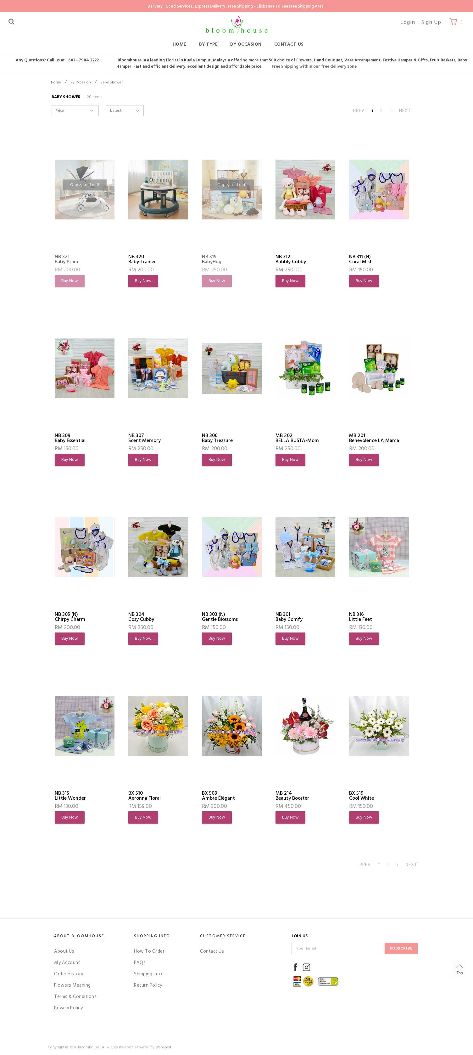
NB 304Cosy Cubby (141, 617)
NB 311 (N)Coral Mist (360, 259)
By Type (208, 44)
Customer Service (223, 936)
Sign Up (431, 22)
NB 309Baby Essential (70, 438)
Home (179, 44)
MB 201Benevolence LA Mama (374, 438)
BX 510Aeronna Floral (144, 796)
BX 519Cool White (361, 796)
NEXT (405, 110)
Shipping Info (148, 974)
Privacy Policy (68, 1008)
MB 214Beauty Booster (292, 796)
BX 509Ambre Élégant (218, 796)
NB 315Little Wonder (70, 796)
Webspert (163, 1047)
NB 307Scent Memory (144, 438)
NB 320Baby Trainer (142, 259)
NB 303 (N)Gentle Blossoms (220, 617)
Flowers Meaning (72, 985)
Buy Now (69, 280)
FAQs (140, 962)
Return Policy (148, 985)
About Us (64, 951)
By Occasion (246, 44)
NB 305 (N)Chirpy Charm (70, 617)
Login (407, 22)
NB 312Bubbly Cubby (290, 259)
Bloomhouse (88, 1047)
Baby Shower (111, 82)
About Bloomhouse (79, 936)
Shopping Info (152, 936)
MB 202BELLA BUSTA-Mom (297, 438)
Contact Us (289, 44)
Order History (68, 974)
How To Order (149, 951)
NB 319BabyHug (211, 259)
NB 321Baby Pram (66, 259)
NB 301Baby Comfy (289, 617)
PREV (358, 110)
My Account (67, 962)
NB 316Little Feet (360, 617)
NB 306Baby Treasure (217, 438)
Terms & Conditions (75, 996)
